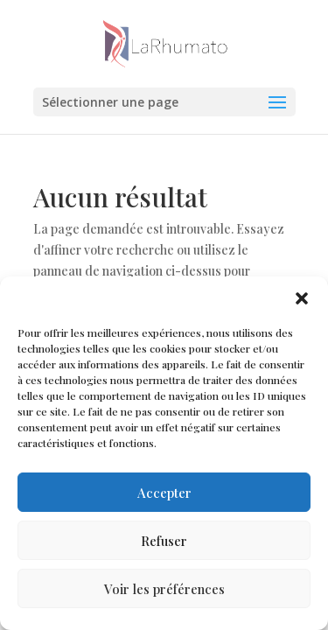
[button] (302, 298)
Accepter (164, 492)
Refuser (164, 541)
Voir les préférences (164, 589)
